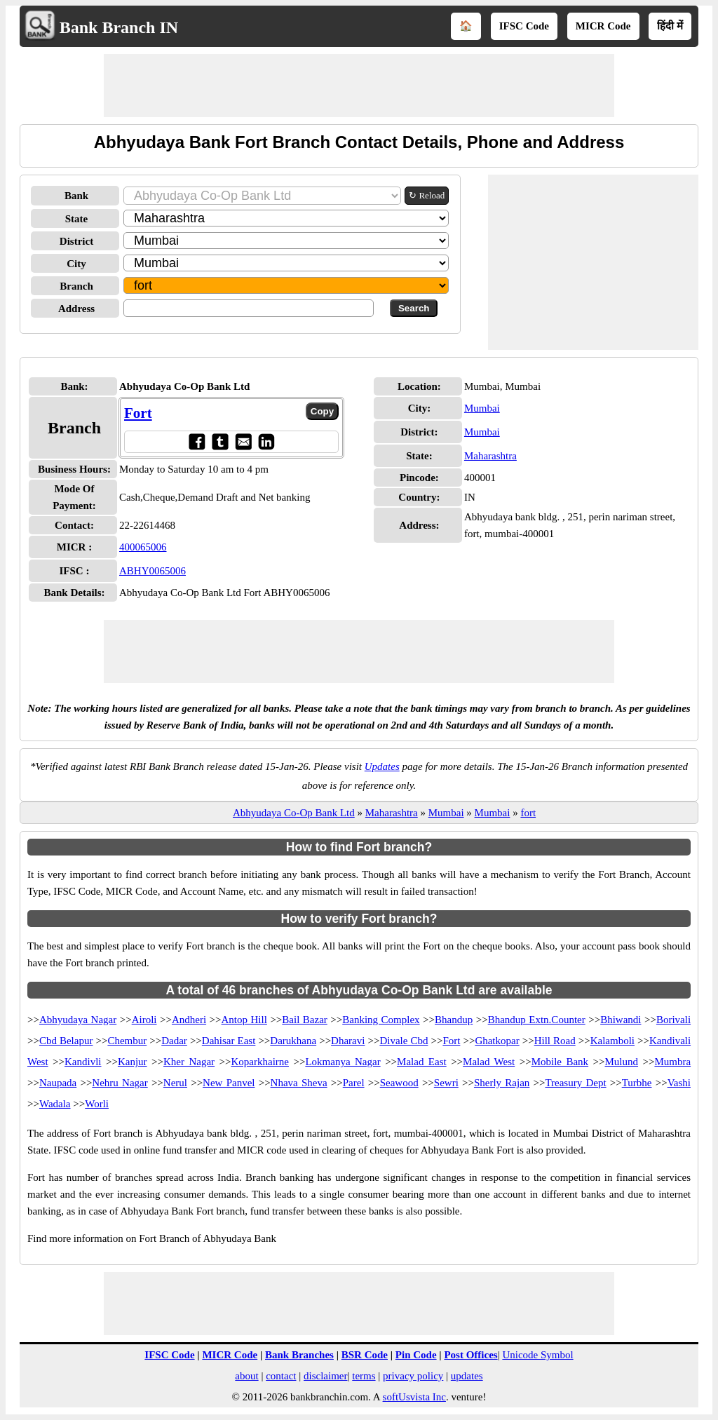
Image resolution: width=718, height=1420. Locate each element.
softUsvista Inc (414, 1396)
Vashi (679, 1082)
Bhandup (454, 1019)
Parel (354, 1082)
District (76, 241)
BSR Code (364, 1354)
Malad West (489, 1061)
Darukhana (293, 1040)
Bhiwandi (620, 1019)
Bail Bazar (304, 1019)
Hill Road (555, 1040)
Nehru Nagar (119, 1082)
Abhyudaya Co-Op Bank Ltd (294, 812)
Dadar (174, 1040)
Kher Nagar (189, 1061)
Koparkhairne (260, 1061)
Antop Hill (244, 1019)
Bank (76, 195)
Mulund (622, 1061)
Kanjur (132, 1061)
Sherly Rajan (501, 1082)
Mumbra (672, 1061)
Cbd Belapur (66, 1040)
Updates (382, 766)
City (76, 263)
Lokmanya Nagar (342, 1061)
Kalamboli (612, 1040)
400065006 (143, 547)
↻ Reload (427, 195)
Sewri (446, 1082)
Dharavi (348, 1040)
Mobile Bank (559, 1061)
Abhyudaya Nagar (77, 1019)
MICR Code (603, 26)
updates (467, 1375)
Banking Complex (380, 1019)
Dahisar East (229, 1040)
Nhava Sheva (299, 1082)
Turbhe (637, 1082)
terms (363, 1375)
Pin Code (416, 1354)
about (246, 1375)
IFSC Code (524, 26)
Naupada (57, 1082)
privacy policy (413, 1375)
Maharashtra (490, 455)
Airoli (144, 1019)
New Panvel (229, 1082)
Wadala (55, 1103)
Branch (76, 286)
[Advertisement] (359, 85)
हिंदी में (670, 26)
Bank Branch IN (119, 27)
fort (528, 812)
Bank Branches (299, 1354)
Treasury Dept (575, 1082)
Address (76, 308)
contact (281, 1375)
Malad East (422, 1061)
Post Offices (470, 1354)
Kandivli (83, 1061)
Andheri (189, 1019)
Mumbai (482, 408)
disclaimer (325, 1375)
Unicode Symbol (537, 1354)
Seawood (399, 1082)
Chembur (127, 1040)
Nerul (175, 1082)
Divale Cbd (403, 1040)
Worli (97, 1103)
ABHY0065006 (152, 570)
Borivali (673, 1019)
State (76, 218)
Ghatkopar (497, 1040)
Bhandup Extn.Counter (536, 1019)
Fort (138, 413)
